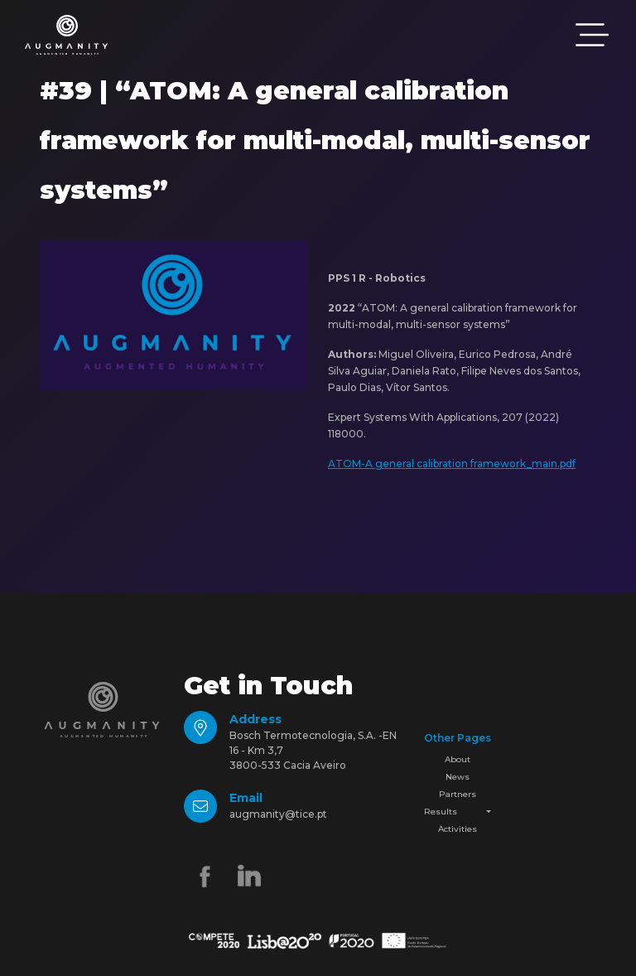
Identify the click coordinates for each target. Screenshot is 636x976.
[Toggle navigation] (592, 35)
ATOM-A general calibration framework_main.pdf (452, 463)
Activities (457, 829)
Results (440, 811)
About (457, 759)
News (458, 776)
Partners (457, 794)
